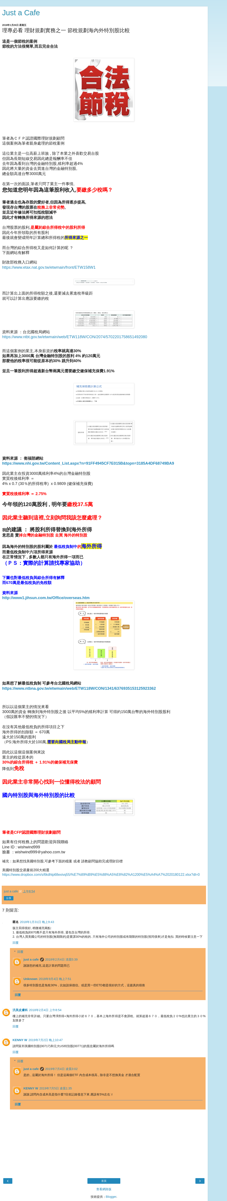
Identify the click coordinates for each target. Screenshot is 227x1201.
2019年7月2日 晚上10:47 (46, 1040)
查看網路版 (103, 1189)
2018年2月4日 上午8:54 (45, 1010)
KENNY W (20, 1040)
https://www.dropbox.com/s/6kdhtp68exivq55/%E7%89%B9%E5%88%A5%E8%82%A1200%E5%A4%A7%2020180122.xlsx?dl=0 (101, 874)
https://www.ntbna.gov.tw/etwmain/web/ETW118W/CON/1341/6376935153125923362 (79, 688)
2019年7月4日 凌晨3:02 (61, 1069)
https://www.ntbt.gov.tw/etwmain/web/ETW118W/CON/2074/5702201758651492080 (74, 337)
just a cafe (31, 959)
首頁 (103, 1180)
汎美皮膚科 (20, 1010)
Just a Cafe (21, 13)
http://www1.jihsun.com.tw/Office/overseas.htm (46, 598)
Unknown (30, 979)
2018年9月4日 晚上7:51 (55, 979)
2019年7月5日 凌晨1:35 (55, 1088)
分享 (8, 898)
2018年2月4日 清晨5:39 (61, 959)
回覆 (16, 942)
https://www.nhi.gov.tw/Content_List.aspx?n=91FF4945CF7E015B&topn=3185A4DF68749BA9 (88, 463)
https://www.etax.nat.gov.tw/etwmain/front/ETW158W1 (49, 267)
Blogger (111, 1196)
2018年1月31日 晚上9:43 (37, 922)
